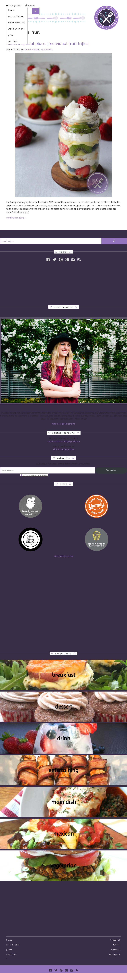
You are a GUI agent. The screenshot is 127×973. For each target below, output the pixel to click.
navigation (13, 5)
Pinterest (116, 950)
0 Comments (47, 49)
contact (13, 41)
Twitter (117, 945)
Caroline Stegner (31, 49)
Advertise (11, 954)
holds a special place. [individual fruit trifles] (47, 43)
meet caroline (16, 22)
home (11, 10)
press (11, 35)
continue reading (16, 217)
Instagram (115, 954)
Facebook (115, 940)
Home (9, 940)
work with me (16, 28)
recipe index (15, 16)
